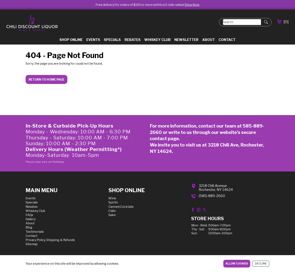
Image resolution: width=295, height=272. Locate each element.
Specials (112, 40)
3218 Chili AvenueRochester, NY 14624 (216, 188)
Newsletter (186, 40)
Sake (112, 215)
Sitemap (32, 244)
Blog (29, 227)
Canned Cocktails (121, 207)
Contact (227, 40)
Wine (112, 198)
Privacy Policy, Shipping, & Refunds (50, 240)
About (208, 40)
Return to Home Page (46, 79)
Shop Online (71, 40)
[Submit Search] (266, 22)
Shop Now (192, 5)
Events (93, 40)
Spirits (113, 202)
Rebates (133, 40)
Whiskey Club (157, 40)
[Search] (242, 22)
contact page (164, 138)
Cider (112, 211)
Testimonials (35, 231)
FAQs (29, 215)
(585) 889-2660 (212, 196)
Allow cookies (236, 263)
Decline (261, 263)
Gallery (31, 219)
